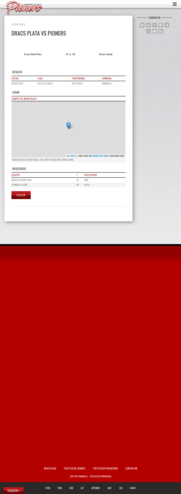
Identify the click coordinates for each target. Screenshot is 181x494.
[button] (68, 125)
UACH (133, 488)
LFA (120, 488)
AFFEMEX (95, 488)
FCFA (47, 488)
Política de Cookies (74, 468)
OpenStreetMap (100, 156)
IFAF (71, 488)
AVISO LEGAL (50, 468)
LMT (109, 488)
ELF (82, 488)
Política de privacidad (105, 468)
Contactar (131, 468)
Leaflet (72, 156)
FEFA (60, 488)
